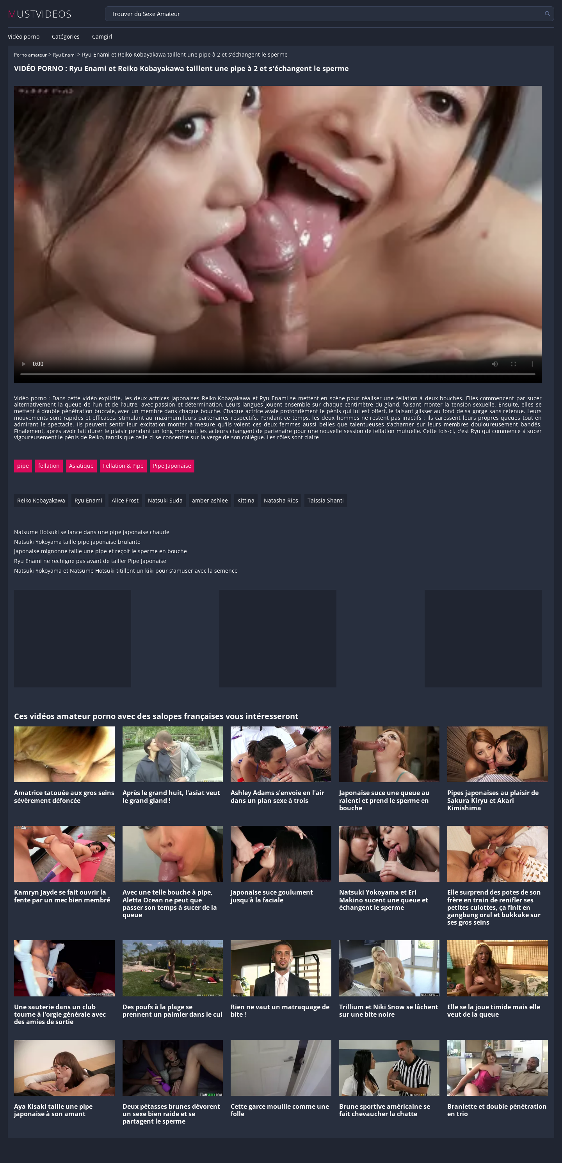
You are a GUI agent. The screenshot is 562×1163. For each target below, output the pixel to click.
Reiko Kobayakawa (41, 500)
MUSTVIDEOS (40, 14)
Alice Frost (125, 500)
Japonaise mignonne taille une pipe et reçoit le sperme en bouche (100, 551)
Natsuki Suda (165, 500)
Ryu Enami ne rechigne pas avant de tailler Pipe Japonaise (90, 561)
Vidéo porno (23, 36)
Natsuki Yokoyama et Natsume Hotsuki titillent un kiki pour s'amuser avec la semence (126, 571)
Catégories (66, 36)
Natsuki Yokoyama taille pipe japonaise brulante (77, 542)
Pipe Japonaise (172, 465)
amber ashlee (210, 500)
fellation (49, 465)
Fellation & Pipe (123, 465)
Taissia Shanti (326, 500)
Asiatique (81, 465)
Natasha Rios (281, 500)
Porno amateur (30, 54)
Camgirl (102, 36)
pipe (23, 465)
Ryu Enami (64, 54)
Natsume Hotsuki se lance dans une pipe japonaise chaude (91, 532)
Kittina (245, 500)
